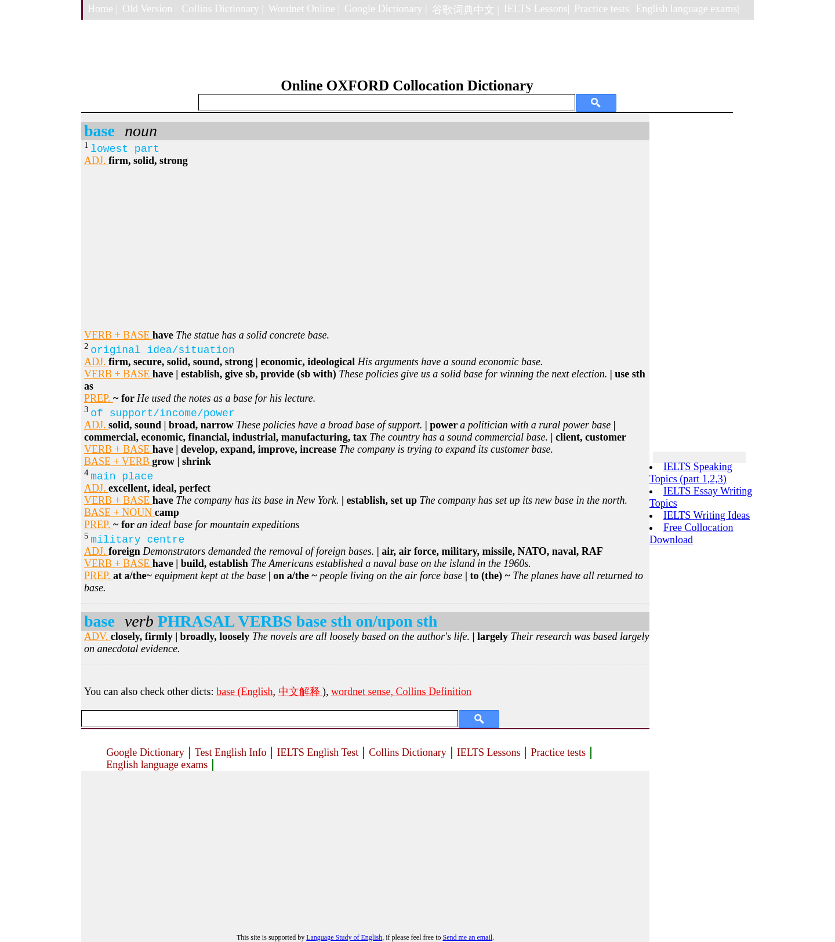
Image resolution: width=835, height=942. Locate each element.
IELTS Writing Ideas (706, 515)
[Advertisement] (365, 248)
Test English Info (231, 752)
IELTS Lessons (489, 752)
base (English (244, 691)
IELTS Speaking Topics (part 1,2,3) (690, 473)
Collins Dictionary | (222, 8)
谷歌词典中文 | (465, 10)
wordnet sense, (363, 691)
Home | (103, 8)
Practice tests (558, 752)
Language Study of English (344, 937)
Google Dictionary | (385, 8)
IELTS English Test (317, 752)
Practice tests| (602, 8)
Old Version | (149, 8)
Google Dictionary (145, 752)
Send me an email (467, 937)
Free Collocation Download (691, 533)
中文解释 (300, 691)
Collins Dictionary (407, 752)
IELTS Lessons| (536, 8)
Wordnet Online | (304, 8)
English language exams (157, 764)
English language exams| (687, 8)
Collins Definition (434, 691)
